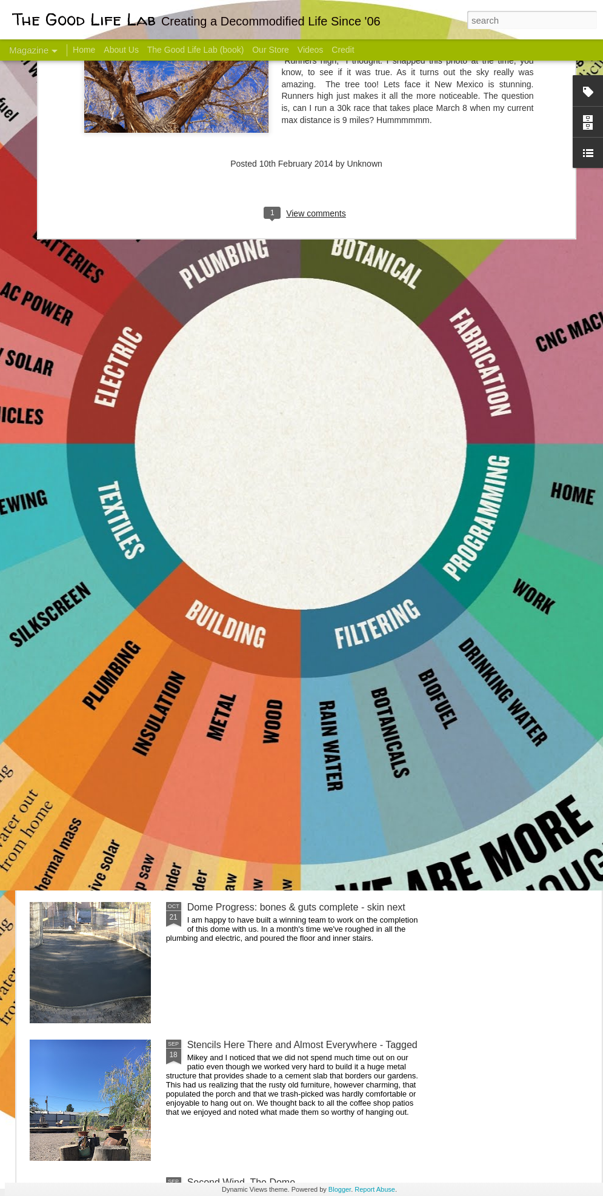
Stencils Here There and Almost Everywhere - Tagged (302, 1045)
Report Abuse (375, 1189)
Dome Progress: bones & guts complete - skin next (296, 907)
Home (84, 50)
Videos (311, 50)
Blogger (339, 1189)
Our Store (270, 50)
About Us (121, 50)
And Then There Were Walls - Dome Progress (286, 769)
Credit (342, 50)
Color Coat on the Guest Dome (117, 717)
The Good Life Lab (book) (195, 50)
